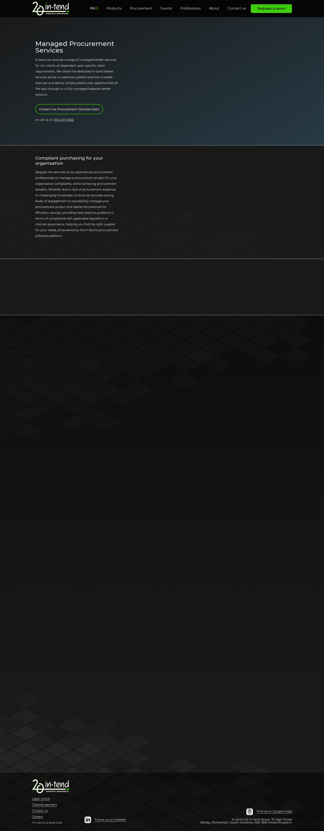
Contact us (237, 8)
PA (94, 8)
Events (166, 8)
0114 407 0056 (64, 120)
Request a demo (271, 9)
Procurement (141, 8)
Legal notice (41, 799)
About (214, 8)
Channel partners (44, 805)
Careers (37, 817)
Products (114, 8)
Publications (190, 8)
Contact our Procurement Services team (69, 109)
